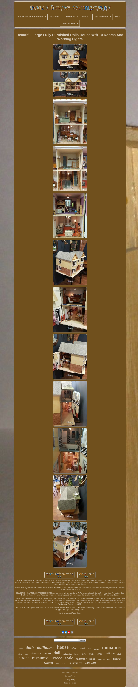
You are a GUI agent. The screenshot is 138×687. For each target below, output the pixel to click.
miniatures (75, 663)
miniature (111, 647)
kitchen (64, 664)
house (63, 647)
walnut (48, 663)
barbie (77, 654)
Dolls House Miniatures (70, 673)
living (26, 654)
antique (110, 653)
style (20, 654)
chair (119, 654)
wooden (90, 663)
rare (89, 649)
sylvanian (67, 654)
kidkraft (117, 659)
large (99, 653)
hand (20, 649)
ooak (82, 648)
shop (74, 648)
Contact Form (70, 676)
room (47, 653)
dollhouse (45, 647)
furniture (40, 658)
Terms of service (70, 683)
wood (57, 664)
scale (69, 658)
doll (57, 652)
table (84, 653)
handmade (81, 659)
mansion (101, 659)
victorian (36, 653)
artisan (24, 658)
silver (92, 658)
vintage (56, 658)
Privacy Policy (70, 680)
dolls (30, 647)
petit (108, 659)
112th (91, 654)
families (96, 649)
